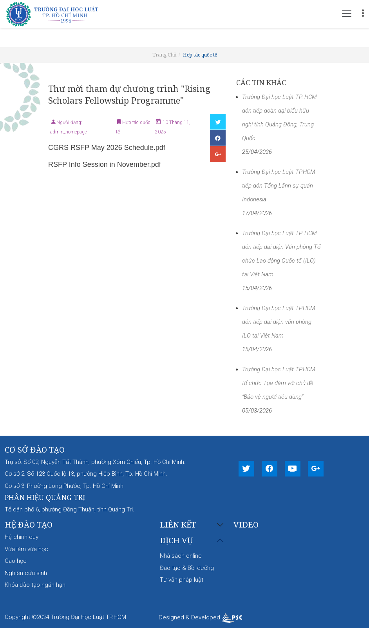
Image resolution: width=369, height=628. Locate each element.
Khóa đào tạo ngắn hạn (35, 584)
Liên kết (178, 525)
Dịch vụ (176, 541)
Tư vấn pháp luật (181, 579)
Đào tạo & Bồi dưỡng (187, 567)
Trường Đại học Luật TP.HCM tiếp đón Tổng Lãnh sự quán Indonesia (278, 185)
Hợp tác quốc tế (200, 54)
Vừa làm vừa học (26, 549)
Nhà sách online (181, 555)
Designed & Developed (200, 617)
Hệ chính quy (21, 536)
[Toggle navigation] (346, 13)
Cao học (16, 560)
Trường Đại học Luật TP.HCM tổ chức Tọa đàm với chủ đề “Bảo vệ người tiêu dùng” (278, 383)
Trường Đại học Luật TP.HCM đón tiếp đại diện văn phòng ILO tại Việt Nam (278, 322)
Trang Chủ (164, 54)
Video (246, 524)
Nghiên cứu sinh (26, 573)
